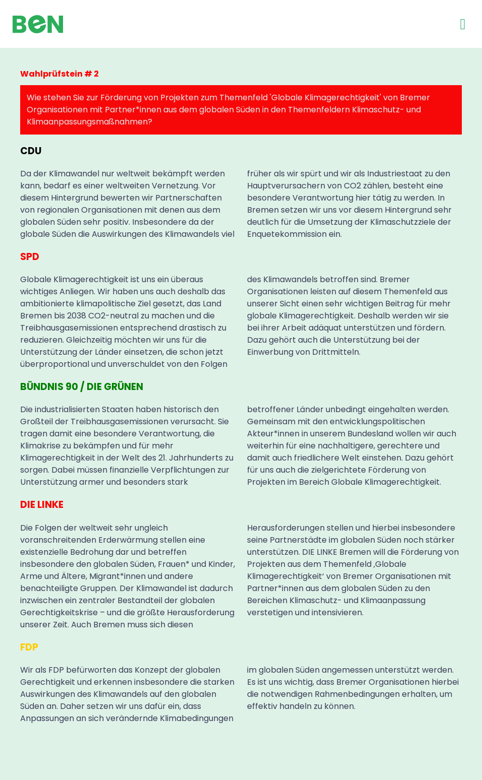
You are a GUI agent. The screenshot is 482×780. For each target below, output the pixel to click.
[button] (462, 24)
